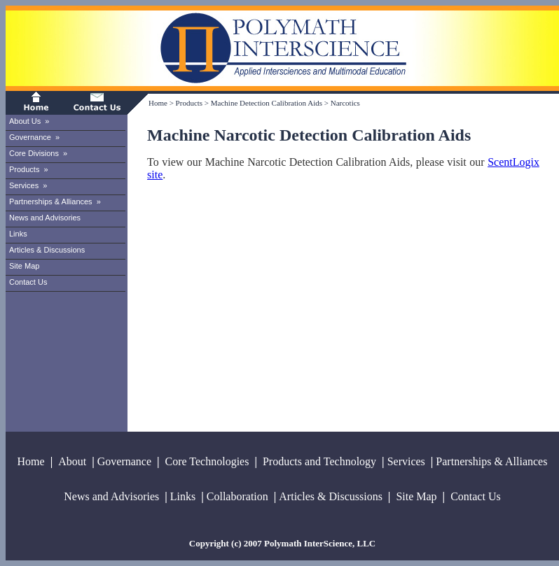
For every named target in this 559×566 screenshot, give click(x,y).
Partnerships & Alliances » (55, 201)
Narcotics (345, 103)
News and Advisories (45, 217)
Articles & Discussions (47, 250)
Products (189, 103)
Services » (28, 185)
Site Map (24, 266)
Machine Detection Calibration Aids (266, 103)
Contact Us (28, 282)
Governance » (34, 137)
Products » (28, 169)
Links (18, 233)
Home (158, 103)
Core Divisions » (38, 153)
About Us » (29, 121)
